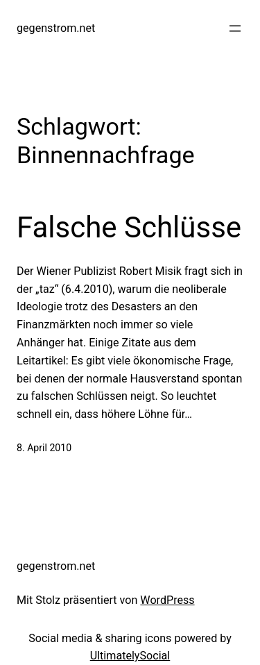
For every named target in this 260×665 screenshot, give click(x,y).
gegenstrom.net (56, 28)
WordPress (167, 600)
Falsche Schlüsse (129, 227)
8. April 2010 (44, 447)
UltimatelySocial (130, 655)
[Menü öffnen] (235, 28)
